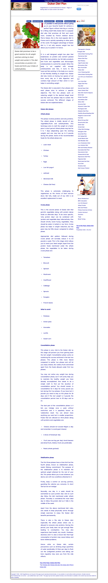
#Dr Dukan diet (64, 565)
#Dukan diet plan (55, 565)
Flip (78, 21)
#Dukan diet (46, 565)
